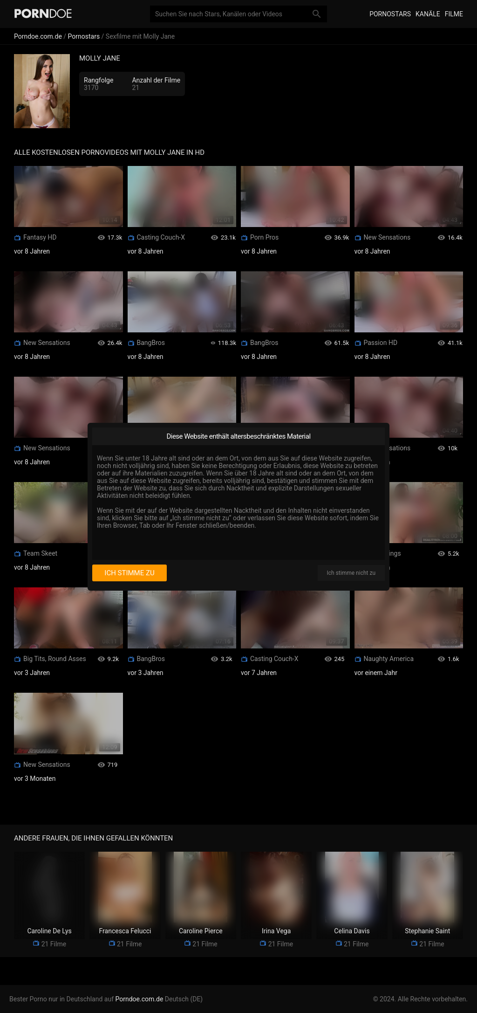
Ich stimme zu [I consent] (129, 573)
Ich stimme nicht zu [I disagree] (351, 573)
